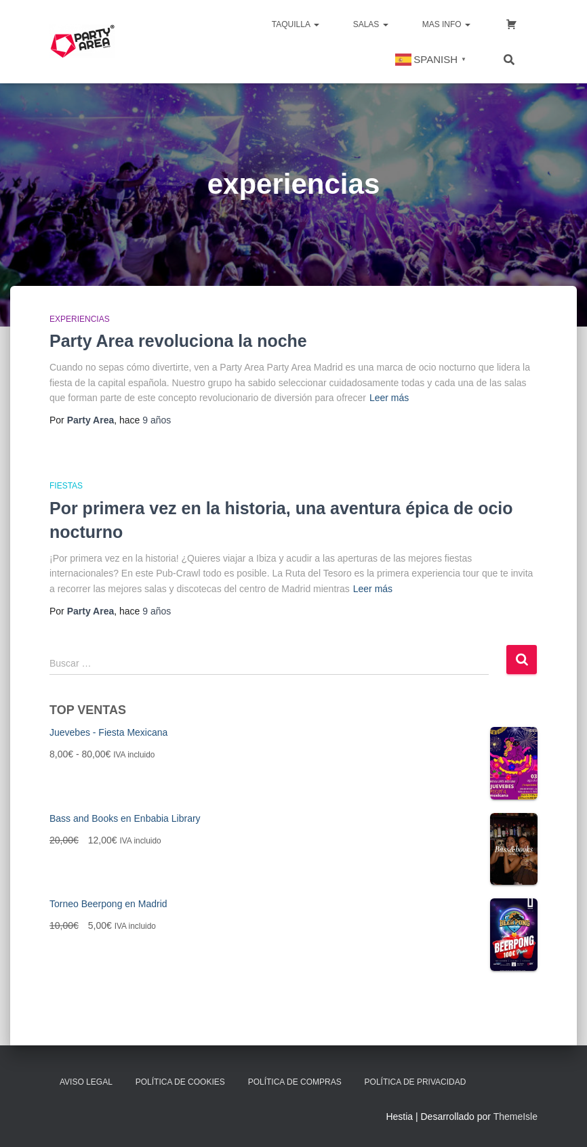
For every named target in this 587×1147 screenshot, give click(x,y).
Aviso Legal (86, 1082)
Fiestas (66, 486)
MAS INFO (446, 24)
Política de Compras (295, 1082)
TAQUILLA (295, 24)
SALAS (370, 24)
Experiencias (79, 319)
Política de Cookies (180, 1082)
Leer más (389, 397)
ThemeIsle (515, 1116)
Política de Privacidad (415, 1082)
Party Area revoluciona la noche (178, 340)
